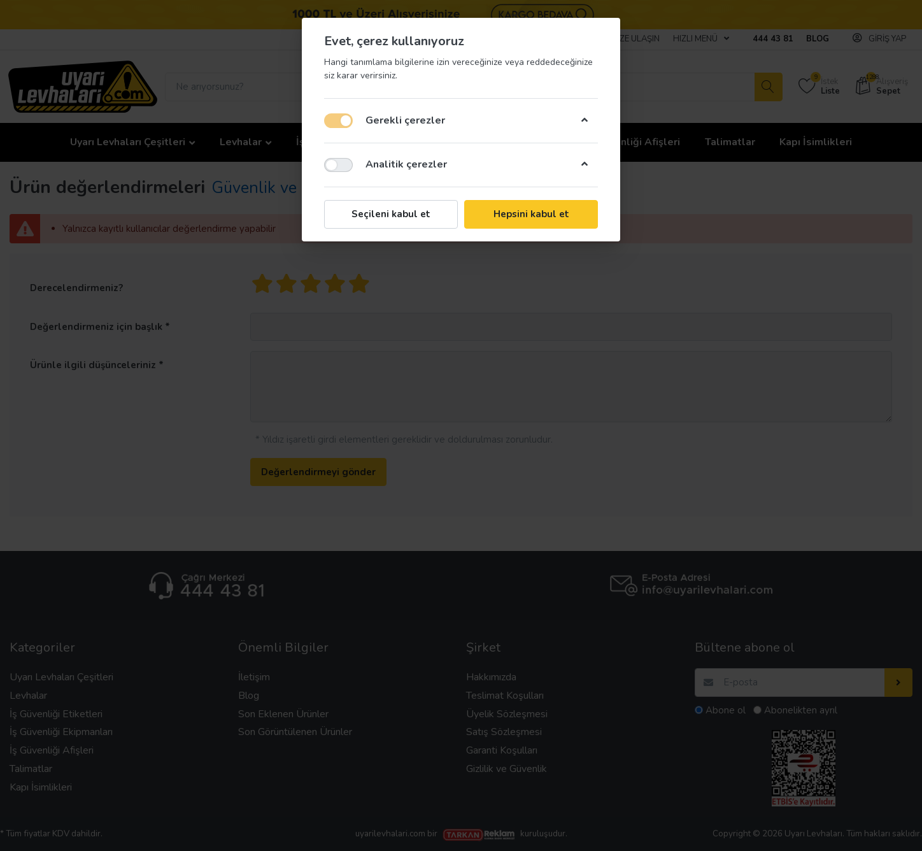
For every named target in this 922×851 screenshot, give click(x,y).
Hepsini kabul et (531, 214)
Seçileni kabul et (390, 214)
